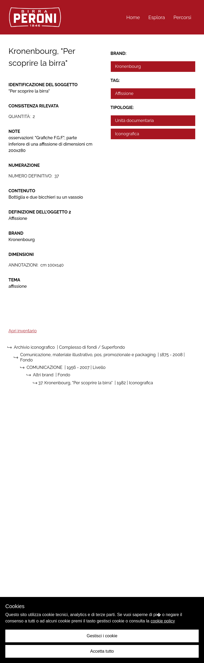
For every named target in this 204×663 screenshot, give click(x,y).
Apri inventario (22, 330)
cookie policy (163, 621)
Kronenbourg (128, 66)
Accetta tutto (102, 651)
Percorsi (182, 17)
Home (133, 17)
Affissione (124, 93)
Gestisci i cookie (102, 636)
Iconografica (127, 133)
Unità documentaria (134, 120)
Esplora (156, 17)
